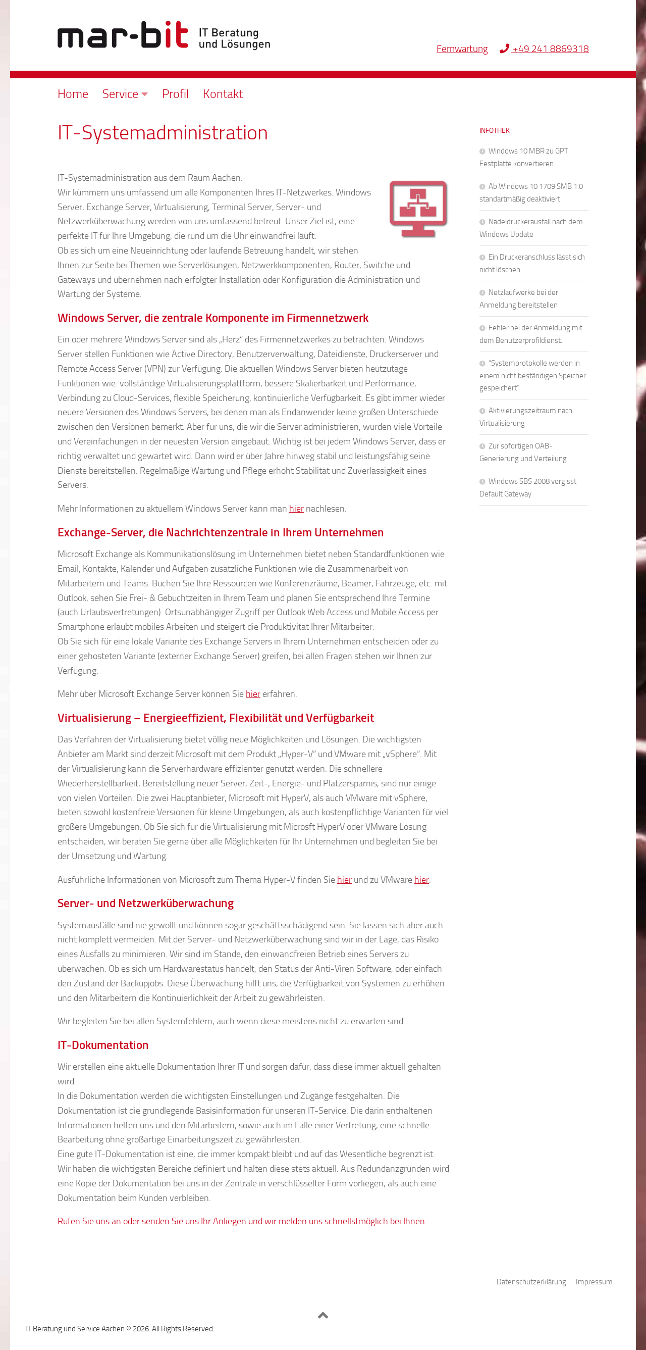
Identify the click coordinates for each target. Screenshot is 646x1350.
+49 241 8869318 (544, 49)
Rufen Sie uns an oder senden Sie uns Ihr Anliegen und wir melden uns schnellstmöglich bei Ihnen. (242, 1221)
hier (296, 508)
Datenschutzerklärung (531, 1281)
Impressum (594, 1281)
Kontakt (223, 94)
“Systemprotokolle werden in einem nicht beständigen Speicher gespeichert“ (532, 375)
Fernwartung (462, 49)
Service (120, 94)
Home (73, 94)
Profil (175, 94)
